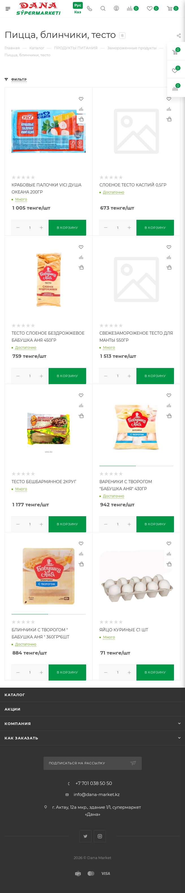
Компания (18, 721)
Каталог (15, 692)
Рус (76, 5)
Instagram (100, 834)
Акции (13, 707)
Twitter (85, 834)
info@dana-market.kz (97, 792)
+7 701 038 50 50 (93, 781)
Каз (76, 12)
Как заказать (21, 736)
